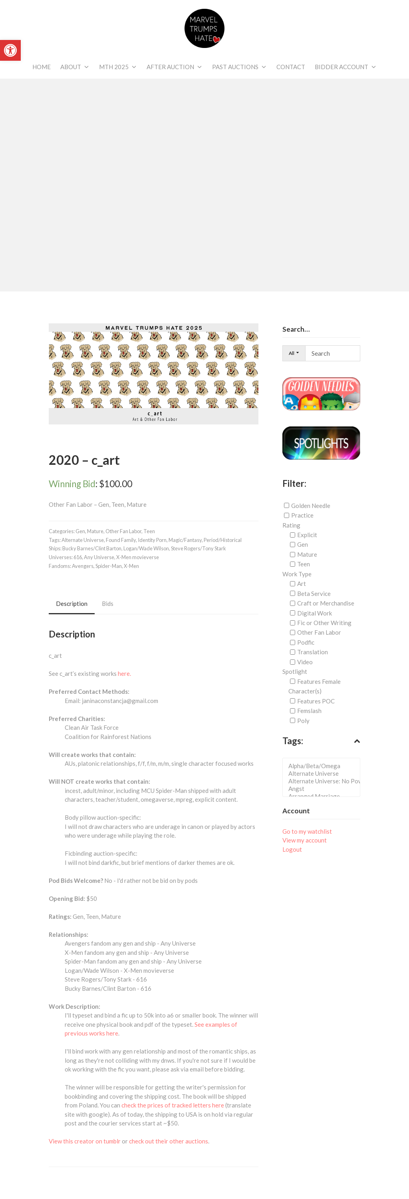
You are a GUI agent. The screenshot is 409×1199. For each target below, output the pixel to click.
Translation (312, 651)
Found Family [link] (121, 540)
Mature (307, 554)
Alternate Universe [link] (83, 540)
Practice (302, 515)
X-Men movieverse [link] (137, 557)
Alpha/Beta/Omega (324, 766)
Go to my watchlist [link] (307, 831)
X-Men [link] (131, 566)
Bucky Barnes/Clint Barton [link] (91, 548)
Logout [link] (292, 849)
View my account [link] (304, 840)
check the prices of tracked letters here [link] (172, 1105)
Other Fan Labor (319, 632)
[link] (10, 50)
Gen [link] (80, 531)
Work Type (297, 574)
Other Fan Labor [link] (123, 531)
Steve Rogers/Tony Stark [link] (198, 548)
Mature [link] (95, 531)
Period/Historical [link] (223, 540)
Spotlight (294, 671)
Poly (303, 720)
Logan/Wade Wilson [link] (146, 548)
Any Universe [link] (99, 557)
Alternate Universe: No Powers (324, 781)
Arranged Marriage (324, 796)
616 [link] (77, 557)
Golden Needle (310, 505)
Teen (303, 564)
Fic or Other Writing (324, 622)
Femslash (309, 710)
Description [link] (71, 603)
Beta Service (314, 593)
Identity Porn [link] (152, 540)
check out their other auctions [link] (168, 1141)
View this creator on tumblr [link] (85, 1141)
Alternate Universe (324, 773)
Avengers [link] (82, 566)
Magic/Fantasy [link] (185, 540)
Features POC (316, 701)
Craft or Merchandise (325, 603)
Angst (324, 789)
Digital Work (314, 613)
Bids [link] (107, 603)
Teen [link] (149, 531)
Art (301, 583)
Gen (302, 544)
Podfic (305, 642)
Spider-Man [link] (108, 566)
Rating (291, 524)
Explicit (307, 534)
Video (305, 661)
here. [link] (124, 673)
